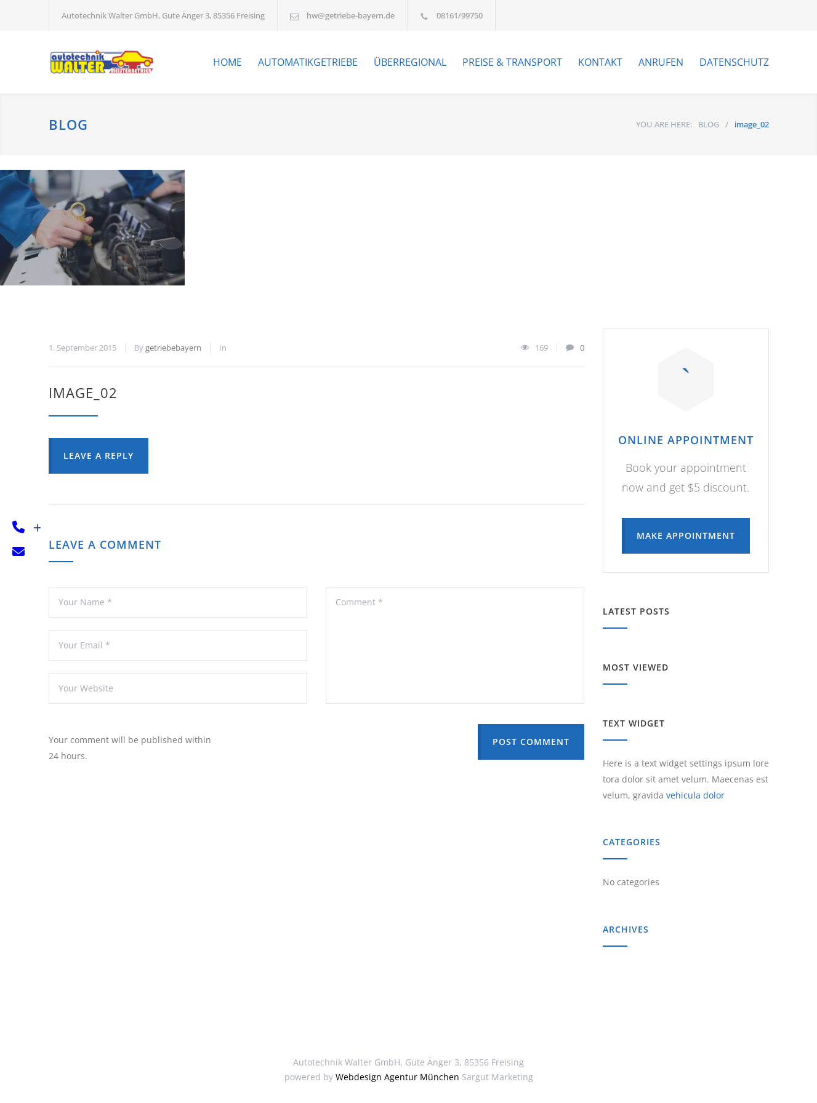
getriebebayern (173, 347)
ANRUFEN (660, 62)
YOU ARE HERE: (664, 124)
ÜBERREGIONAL (410, 62)
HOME (227, 62)
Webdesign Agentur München (397, 1077)
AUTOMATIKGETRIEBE (308, 62)
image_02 (83, 392)
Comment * (455, 645)
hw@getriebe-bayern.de (351, 15)
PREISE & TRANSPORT (512, 62)
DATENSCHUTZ (734, 62)
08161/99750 (460, 15)
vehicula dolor (695, 795)
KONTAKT (600, 62)
